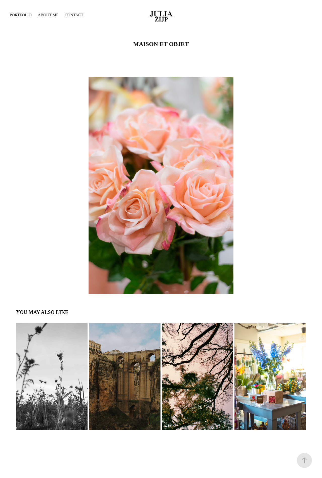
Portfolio (20, 15)
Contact (74, 15)
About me (48, 15)
